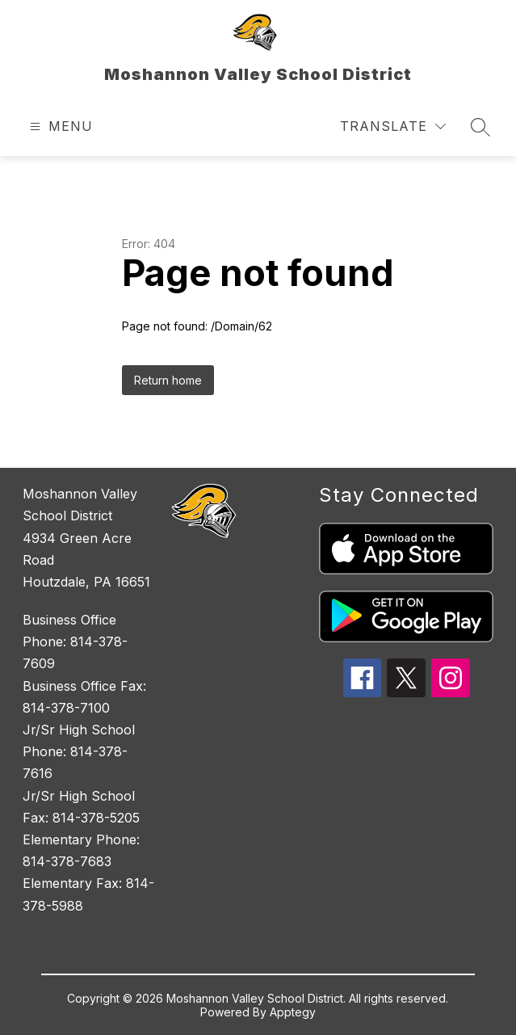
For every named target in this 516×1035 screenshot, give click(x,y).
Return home (168, 380)
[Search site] (480, 127)
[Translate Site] (393, 126)
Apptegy (293, 1012)
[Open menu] (59, 126)
